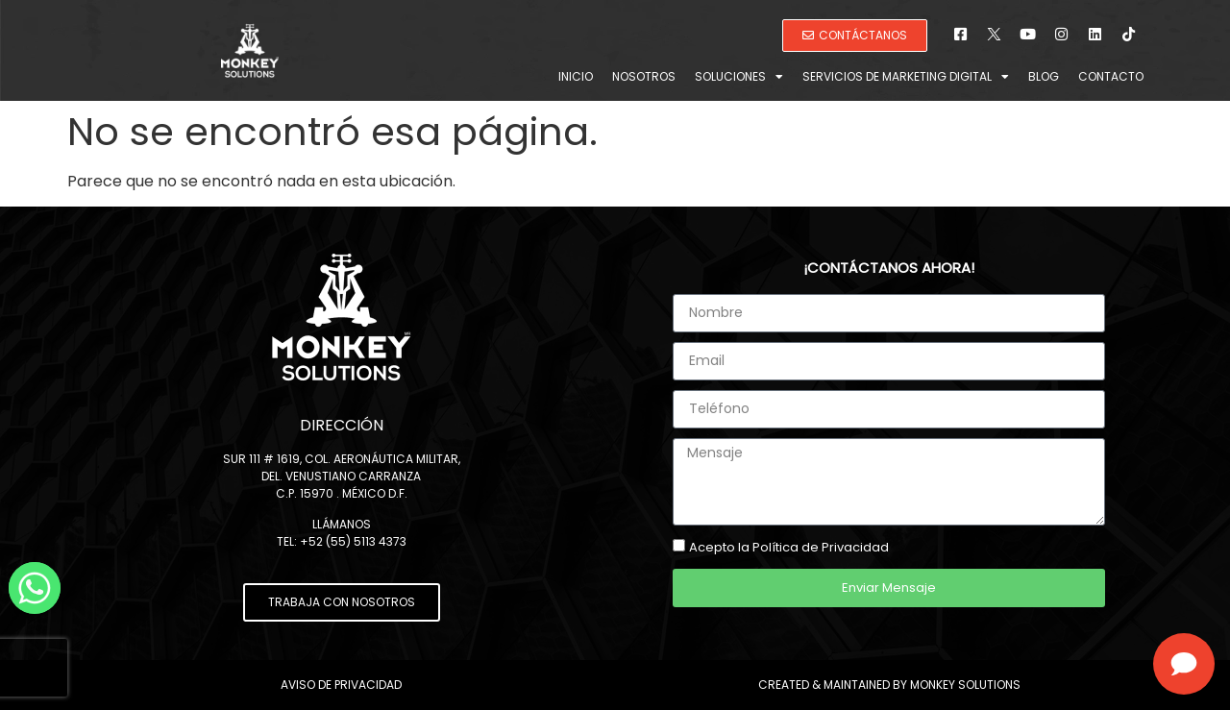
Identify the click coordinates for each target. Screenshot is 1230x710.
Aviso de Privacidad (341, 684)
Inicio (575, 76)
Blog (1043, 76)
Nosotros (644, 76)
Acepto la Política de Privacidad (789, 547)
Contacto (1111, 76)
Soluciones (739, 76)
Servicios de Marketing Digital (905, 76)
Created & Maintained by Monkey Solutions (889, 684)
